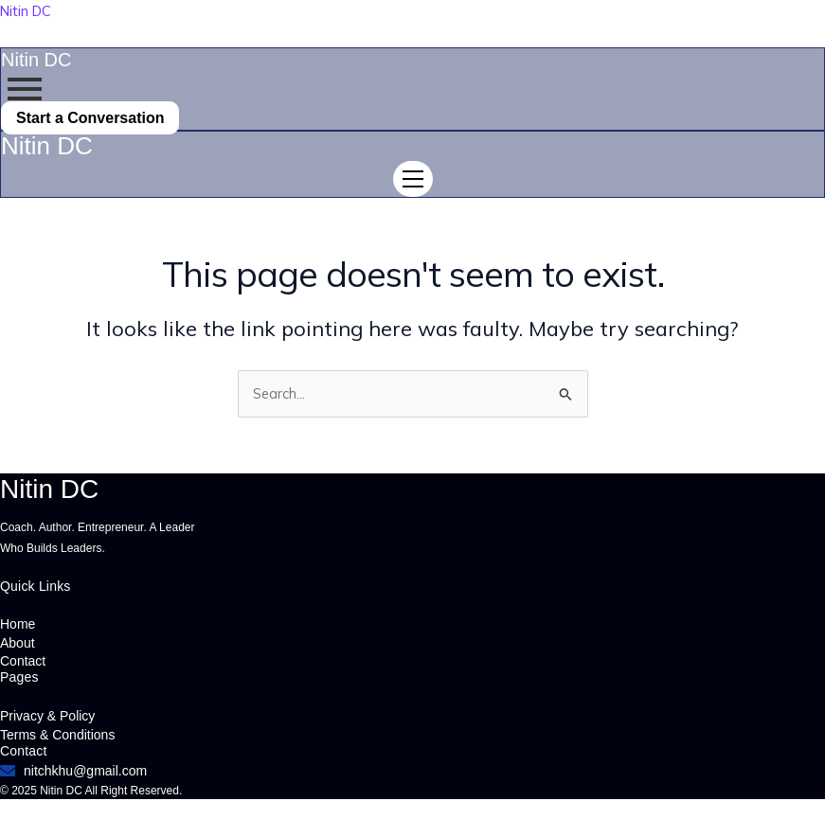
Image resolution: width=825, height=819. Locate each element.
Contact (22, 660)
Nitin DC (25, 11)
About (17, 642)
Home (17, 624)
